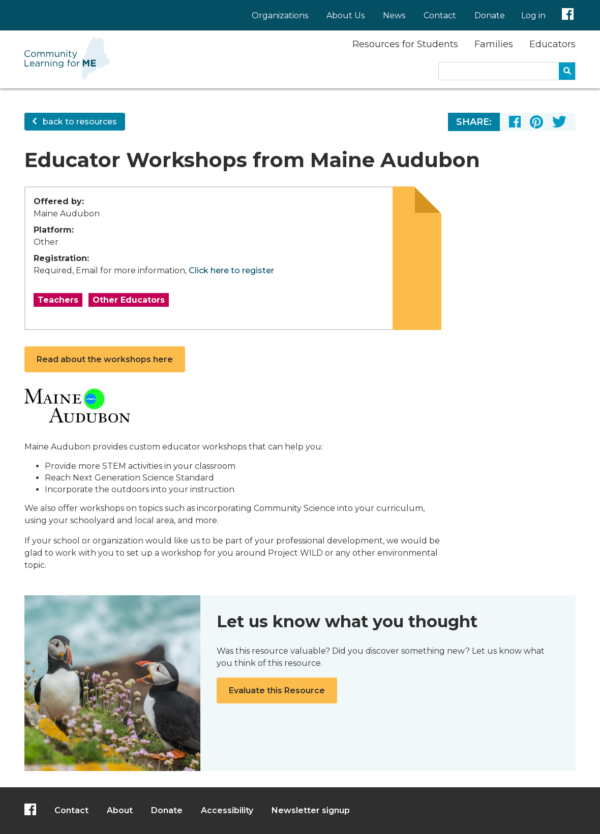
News (394, 15)
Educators (552, 44)
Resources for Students (405, 44)
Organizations (280, 15)
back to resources (75, 121)
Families (493, 44)
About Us (345, 15)
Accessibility (227, 810)
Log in (533, 15)
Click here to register (231, 270)
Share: (474, 121)
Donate (489, 15)
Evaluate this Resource (277, 690)
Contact (440, 15)
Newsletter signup (311, 810)
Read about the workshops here (105, 359)
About (120, 810)
